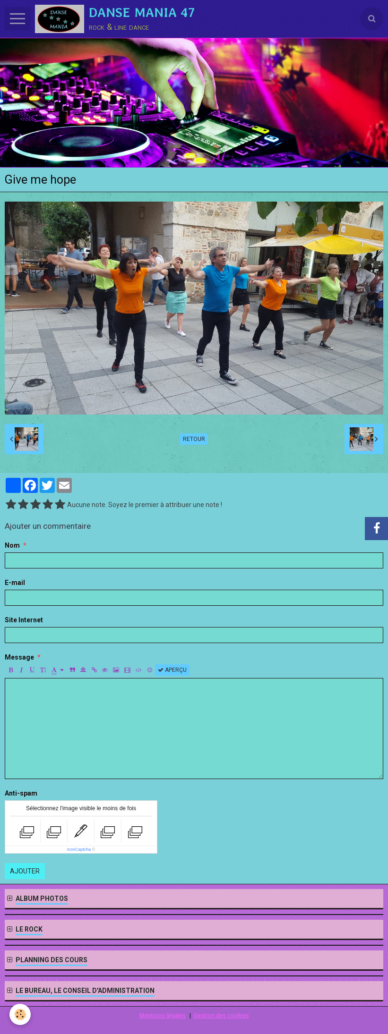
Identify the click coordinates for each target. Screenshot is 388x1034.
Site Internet (24, 620)
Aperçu (172, 670)
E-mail (15, 582)
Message (19, 657)
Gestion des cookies (221, 1015)
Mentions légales (162, 1015)
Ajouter (25, 871)
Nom (12, 545)
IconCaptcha (79, 849)
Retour (194, 439)
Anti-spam (21, 793)
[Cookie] (20, 1014)
